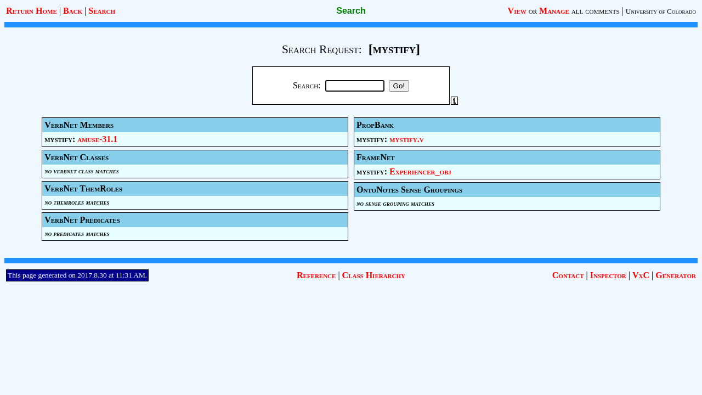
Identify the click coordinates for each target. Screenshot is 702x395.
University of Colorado (661, 11)
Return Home (31, 10)
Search (101, 10)
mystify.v (406, 139)
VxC (640, 275)
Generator (675, 275)
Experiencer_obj (420, 171)
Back (72, 10)
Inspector (608, 275)
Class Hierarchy (373, 275)
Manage (554, 10)
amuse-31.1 (97, 139)
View (517, 10)
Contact (568, 275)
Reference (316, 275)
